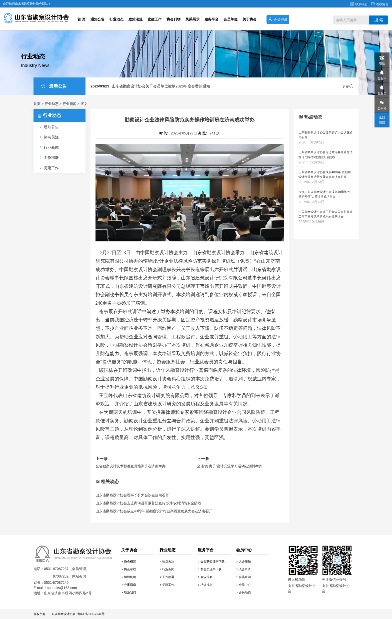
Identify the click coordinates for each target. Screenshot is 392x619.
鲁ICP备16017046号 (90, 614)
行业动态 (117, 19)
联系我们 (358, 4)
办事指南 (129, 585)
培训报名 (205, 585)
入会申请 (243, 569)
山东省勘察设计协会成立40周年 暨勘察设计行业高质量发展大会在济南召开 (154, 511)
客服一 (381, 73)
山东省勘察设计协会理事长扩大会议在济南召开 (132, 495)
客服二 (381, 88)
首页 (37, 104)
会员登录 (278, 19)
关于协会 (249, 19)
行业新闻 (69, 104)
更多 (347, 86)
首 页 (82, 19)
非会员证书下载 (210, 569)
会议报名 (205, 577)
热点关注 (167, 561)
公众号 (381, 103)
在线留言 (379, 4)
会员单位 (231, 19)
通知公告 (97, 19)
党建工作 (155, 19)
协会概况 (129, 561)
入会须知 (243, 561)
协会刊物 (173, 19)
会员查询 (243, 577)
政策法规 (135, 19)
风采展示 (193, 19)
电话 (381, 58)
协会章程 (129, 569)
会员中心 (243, 585)
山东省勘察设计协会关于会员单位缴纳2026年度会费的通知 (150, 86)
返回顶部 (382, 120)
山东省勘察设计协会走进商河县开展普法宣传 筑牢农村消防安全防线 (149, 503)
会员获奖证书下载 (211, 561)
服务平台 (211, 19)
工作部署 (167, 577)
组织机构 (129, 577)
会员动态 (243, 592)
